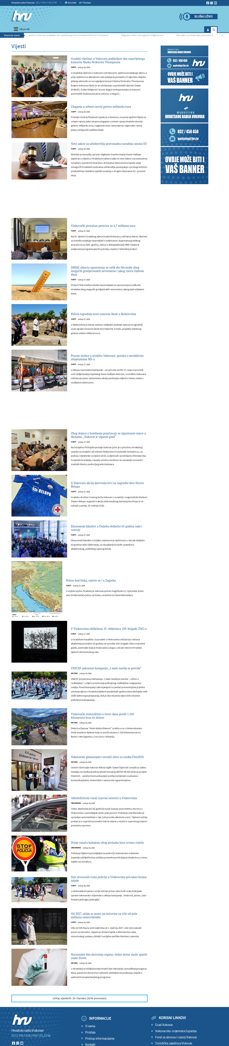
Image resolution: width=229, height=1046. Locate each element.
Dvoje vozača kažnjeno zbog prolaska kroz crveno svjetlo (106, 862)
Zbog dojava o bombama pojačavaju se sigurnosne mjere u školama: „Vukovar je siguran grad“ (105, 446)
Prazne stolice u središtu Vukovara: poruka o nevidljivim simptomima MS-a (108, 367)
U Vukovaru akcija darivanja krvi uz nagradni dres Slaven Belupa (108, 496)
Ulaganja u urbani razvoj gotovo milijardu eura (144, 35)
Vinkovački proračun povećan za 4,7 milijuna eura (109, 235)
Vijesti (73, 73)
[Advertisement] (79, 211)
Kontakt (70, 2)
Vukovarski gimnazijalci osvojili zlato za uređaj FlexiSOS (105, 774)
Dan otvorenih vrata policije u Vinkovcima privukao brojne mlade (106, 900)
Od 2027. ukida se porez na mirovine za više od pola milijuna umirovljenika (107, 937)
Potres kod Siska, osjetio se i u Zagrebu (98, 592)
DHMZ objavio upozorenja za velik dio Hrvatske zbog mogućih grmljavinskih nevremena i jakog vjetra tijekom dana (103, 280)
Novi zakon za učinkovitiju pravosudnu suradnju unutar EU (104, 150)
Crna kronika (76, 825)
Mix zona (74, 691)
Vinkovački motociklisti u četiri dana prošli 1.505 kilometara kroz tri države (107, 733)
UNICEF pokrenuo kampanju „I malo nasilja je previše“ (108, 683)
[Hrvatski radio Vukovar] (21, 16)
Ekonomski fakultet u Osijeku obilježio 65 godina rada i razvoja (106, 540)
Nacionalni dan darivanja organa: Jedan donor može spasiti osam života (104, 978)
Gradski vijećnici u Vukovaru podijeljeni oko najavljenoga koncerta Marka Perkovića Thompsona (66, 35)
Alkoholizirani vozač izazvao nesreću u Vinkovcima (103, 817)
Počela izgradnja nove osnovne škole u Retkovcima (103, 323)
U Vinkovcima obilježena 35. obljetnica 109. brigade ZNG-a (107, 640)
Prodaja (85, 2)
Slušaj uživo (203, 17)
